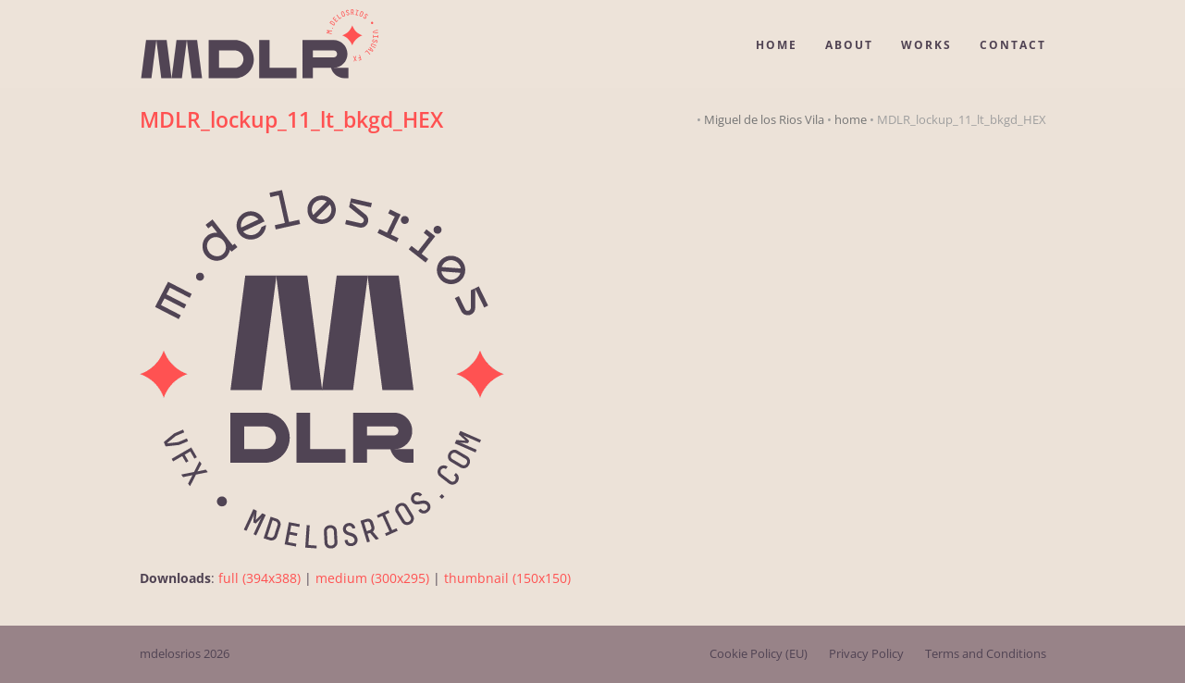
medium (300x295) (372, 578)
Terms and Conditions (985, 653)
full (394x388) (259, 578)
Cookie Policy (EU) (759, 653)
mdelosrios (170, 653)
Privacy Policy (866, 653)
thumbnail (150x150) (507, 578)
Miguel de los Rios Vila (764, 119)
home (850, 119)
